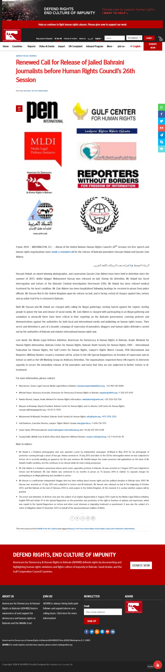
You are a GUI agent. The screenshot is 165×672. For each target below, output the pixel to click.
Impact (61, 46)
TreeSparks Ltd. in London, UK (60, 664)
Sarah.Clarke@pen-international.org (63, 429)
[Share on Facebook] (72, 518)
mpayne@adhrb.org (108, 392)
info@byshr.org (93, 416)
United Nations (129, 528)
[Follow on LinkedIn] (102, 631)
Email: (86, 606)
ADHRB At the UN (22, 56)
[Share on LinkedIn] (93, 518)
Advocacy (71, 528)
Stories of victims (70, 38)
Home (6, 46)
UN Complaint (75, 46)
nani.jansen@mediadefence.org (91, 385)
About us (82, 38)
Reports (31, 46)
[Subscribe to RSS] (97, 631)
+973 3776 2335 (108, 416)
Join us (122, 46)
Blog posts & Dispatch (44, 38)
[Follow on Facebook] (86, 631)
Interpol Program (94, 46)
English (99, 38)
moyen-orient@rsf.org (96, 436)
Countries (18, 46)
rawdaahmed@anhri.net (92, 399)
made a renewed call (63, 252)
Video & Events (46, 46)
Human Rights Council (102, 528)
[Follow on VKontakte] (112, 631)
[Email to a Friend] (82, 518)
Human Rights (89, 528)
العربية (90, 38)
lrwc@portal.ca (83, 423)
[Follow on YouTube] (107, 631)
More (110, 46)
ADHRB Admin (43, 91)
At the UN (58, 38)
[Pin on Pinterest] (87, 518)
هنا (131, 265)
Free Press (79, 528)
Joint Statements (117, 528)
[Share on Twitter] (77, 518)
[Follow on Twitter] (91, 631)
